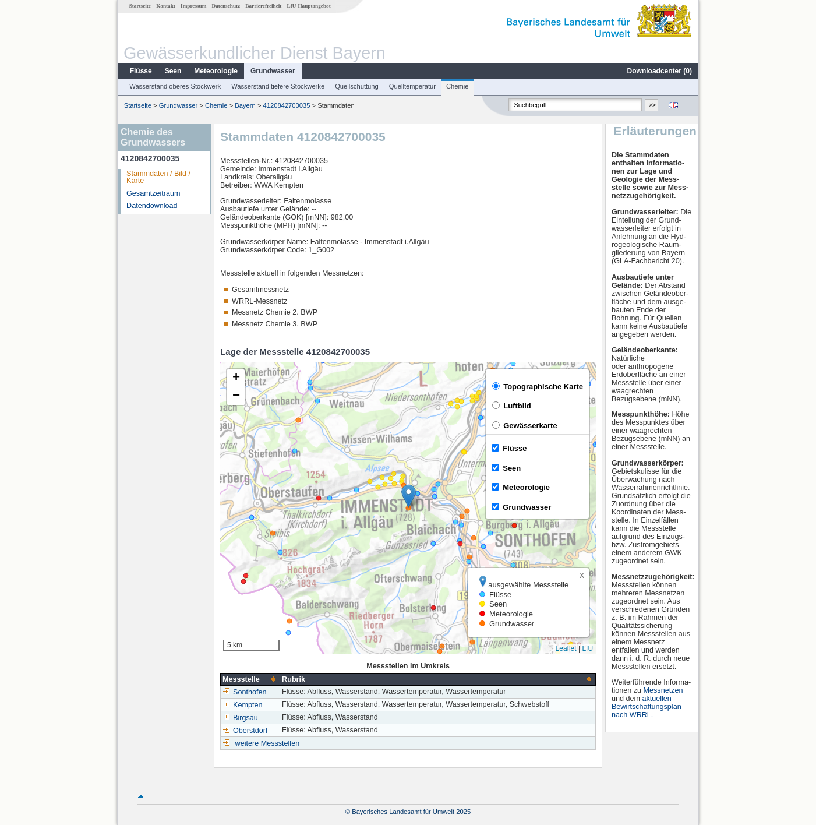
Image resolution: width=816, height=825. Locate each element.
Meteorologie (216, 71)
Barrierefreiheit (263, 6)
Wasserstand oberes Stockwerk (175, 86)
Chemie (457, 86)
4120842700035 (286, 105)
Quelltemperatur (412, 86)
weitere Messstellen (267, 743)
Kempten (242, 705)
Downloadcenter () (659, 71)
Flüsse (141, 71)
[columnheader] (250, 679)
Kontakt (165, 6)
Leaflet (566, 648)
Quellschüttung (357, 86)
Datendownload (152, 206)
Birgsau (240, 718)
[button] (408, 496)
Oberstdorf (245, 731)
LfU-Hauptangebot (309, 6)
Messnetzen (663, 690)
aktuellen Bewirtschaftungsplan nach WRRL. (646, 706)
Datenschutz (226, 6)
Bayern (245, 105)
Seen (173, 71)
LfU (587, 648)
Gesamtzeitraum (153, 193)
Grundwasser (272, 71)
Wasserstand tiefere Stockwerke (277, 86)
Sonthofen (244, 692)
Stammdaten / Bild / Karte (158, 177)
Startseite (140, 6)
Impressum (193, 6)
